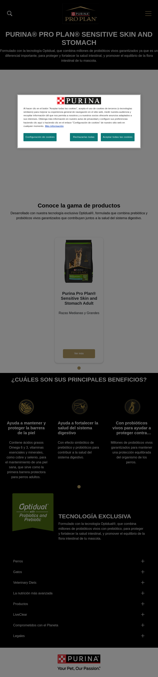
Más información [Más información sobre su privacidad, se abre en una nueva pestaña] (54, 126)
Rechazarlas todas (83, 137)
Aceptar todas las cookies (117, 137)
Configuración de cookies (40, 137)
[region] (79, 121)
